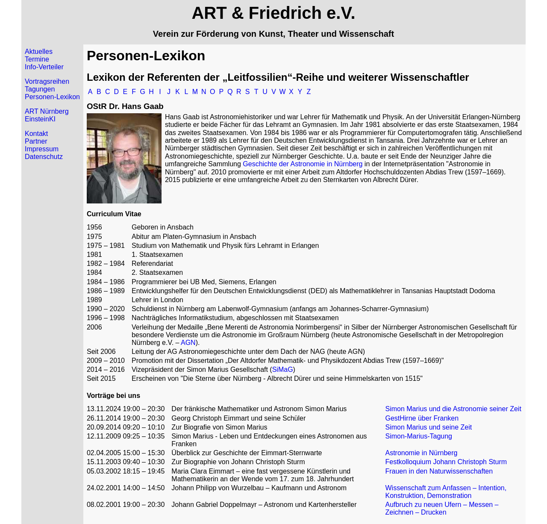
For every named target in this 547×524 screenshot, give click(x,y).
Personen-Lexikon (52, 96)
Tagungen (40, 89)
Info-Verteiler (44, 67)
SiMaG (282, 369)
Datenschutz (44, 156)
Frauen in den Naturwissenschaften (439, 471)
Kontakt (36, 133)
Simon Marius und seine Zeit (428, 427)
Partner (36, 141)
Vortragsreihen (47, 81)
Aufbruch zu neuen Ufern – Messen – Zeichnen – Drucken (441, 508)
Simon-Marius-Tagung (418, 436)
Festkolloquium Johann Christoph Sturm (446, 461)
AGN (188, 342)
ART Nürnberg (47, 111)
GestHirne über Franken (422, 418)
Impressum (42, 149)
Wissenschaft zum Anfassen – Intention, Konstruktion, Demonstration (445, 491)
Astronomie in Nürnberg (421, 452)
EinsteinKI (40, 119)
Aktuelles (39, 51)
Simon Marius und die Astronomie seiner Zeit (453, 408)
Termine (37, 59)
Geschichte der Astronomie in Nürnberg (302, 164)
